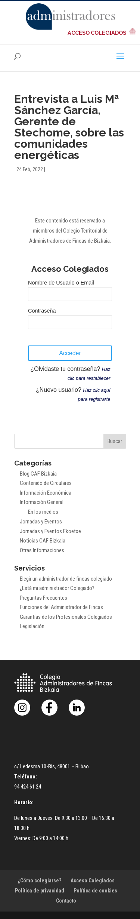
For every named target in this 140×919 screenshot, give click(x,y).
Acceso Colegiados (93, 880)
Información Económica (45, 492)
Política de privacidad (39, 891)
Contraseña (42, 311)
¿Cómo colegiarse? (39, 880)
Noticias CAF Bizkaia (42, 540)
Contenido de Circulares (46, 483)
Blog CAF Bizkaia (38, 473)
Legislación (32, 626)
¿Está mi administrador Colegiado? (57, 588)
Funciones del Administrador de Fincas (61, 607)
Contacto (66, 901)
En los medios (43, 511)
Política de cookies (95, 891)
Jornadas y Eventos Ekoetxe (50, 531)
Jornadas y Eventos (41, 521)
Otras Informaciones (42, 550)
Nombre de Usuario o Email (61, 283)
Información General (41, 502)
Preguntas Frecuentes (43, 597)
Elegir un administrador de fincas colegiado (66, 578)
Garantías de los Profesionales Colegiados (66, 617)
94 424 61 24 (27, 786)
